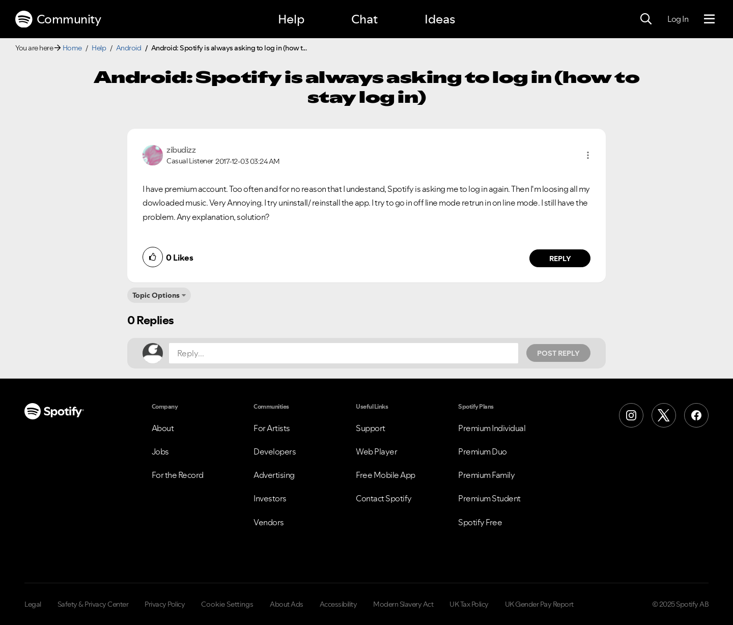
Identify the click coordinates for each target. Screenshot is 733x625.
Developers (274, 451)
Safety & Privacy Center (93, 604)
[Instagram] (631, 415)
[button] (588, 155)
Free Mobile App (385, 474)
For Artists (271, 428)
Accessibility (338, 604)
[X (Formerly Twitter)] (664, 415)
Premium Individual (491, 428)
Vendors (268, 522)
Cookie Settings (227, 604)
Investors (270, 498)
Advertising (274, 474)
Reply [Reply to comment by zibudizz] (560, 258)
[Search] (646, 19)
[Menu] (709, 19)
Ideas (440, 19)
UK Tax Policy (469, 604)
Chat (364, 19)
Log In (677, 18)
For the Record (178, 474)
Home (72, 48)
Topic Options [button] (156, 295)
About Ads (286, 604)
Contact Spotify (384, 498)
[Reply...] (343, 353)
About (163, 428)
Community (58, 19)
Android (129, 48)
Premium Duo (482, 451)
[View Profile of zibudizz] (180, 149)
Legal (32, 604)
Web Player (376, 451)
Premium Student (489, 498)
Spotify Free (480, 522)
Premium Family (486, 474)
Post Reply (558, 353)
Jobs (160, 451)
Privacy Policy (165, 604)
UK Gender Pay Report (539, 604)
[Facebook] (696, 415)
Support (370, 428)
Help (291, 19)
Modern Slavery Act (403, 604)
